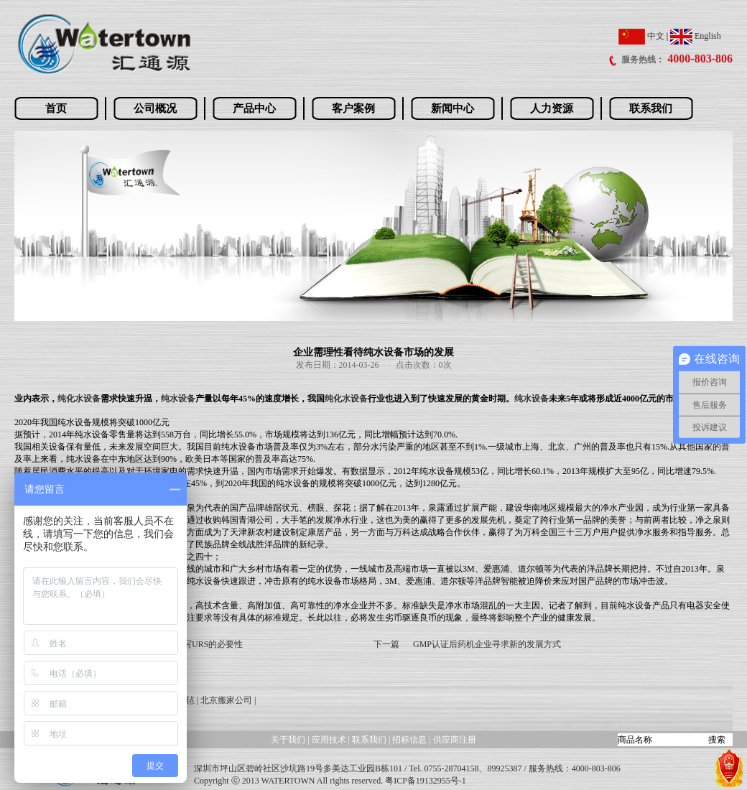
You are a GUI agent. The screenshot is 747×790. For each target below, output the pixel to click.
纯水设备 (178, 399)
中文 (641, 36)
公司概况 (155, 108)
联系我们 (650, 108)
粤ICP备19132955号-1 (425, 781)
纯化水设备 (79, 399)
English (695, 36)
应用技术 (329, 740)
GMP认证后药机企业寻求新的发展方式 (487, 644)
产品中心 (254, 108)
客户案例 (353, 108)
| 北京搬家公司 (224, 700)
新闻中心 (452, 108)
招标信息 (410, 740)
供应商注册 (454, 740)
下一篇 (386, 644)
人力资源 (551, 108)
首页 (56, 108)
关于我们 (288, 740)
